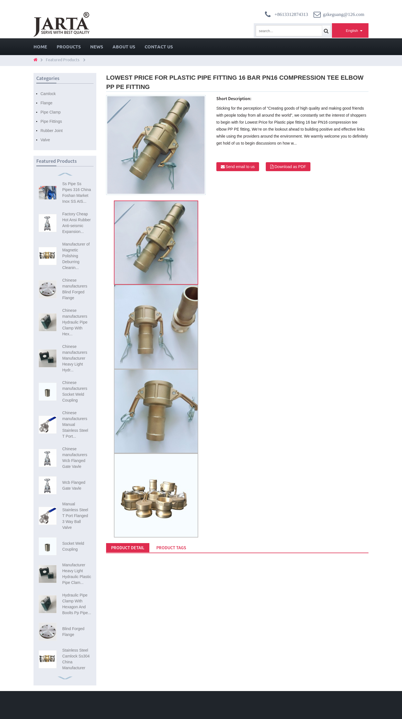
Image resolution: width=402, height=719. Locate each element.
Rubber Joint (51, 130)
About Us (124, 46)
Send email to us (240, 166)
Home (40, 46)
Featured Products (62, 60)
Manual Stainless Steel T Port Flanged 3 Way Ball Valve (75, 516)
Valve (45, 140)
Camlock (48, 93)
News (96, 46)
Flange (46, 103)
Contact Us (159, 46)
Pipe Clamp (50, 112)
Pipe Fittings (51, 121)
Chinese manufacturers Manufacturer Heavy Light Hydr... (74, 358)
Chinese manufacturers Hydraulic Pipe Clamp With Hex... (74, 322)
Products (69, 46)
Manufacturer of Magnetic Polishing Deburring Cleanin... (76, 256)
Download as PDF (290, 166)
